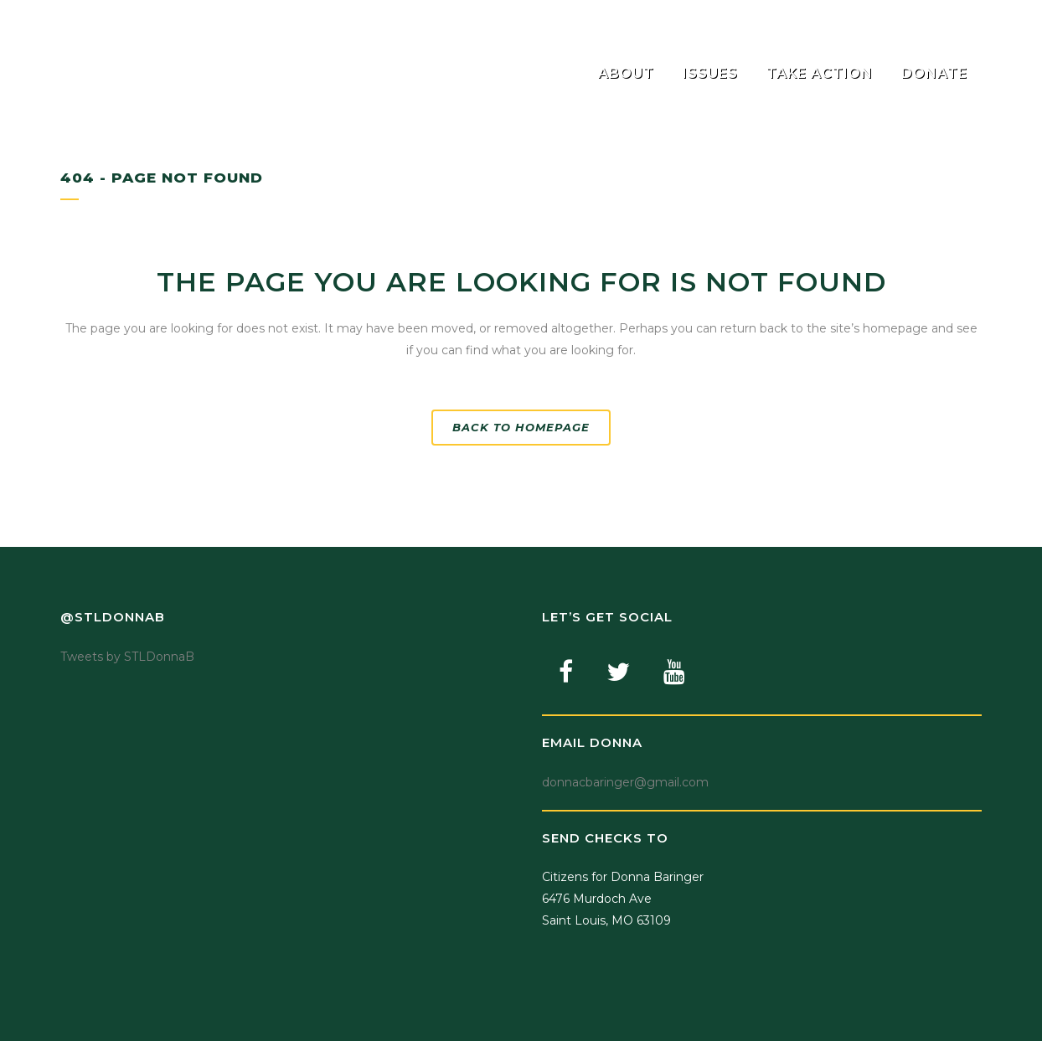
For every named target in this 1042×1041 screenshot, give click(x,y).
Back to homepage (521, 427)
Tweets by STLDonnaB (127, 656)
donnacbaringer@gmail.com (625, 782)
